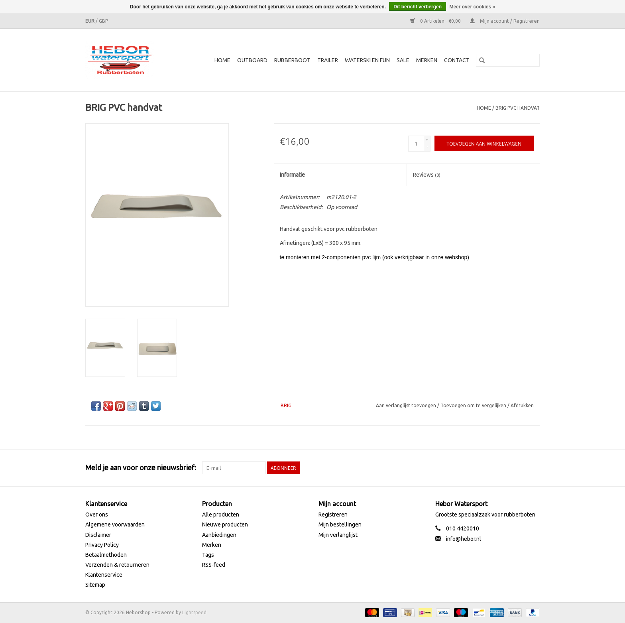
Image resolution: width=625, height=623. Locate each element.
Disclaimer (98, 535)
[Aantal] (416, 144)
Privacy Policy (102, 545)
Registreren (333, 514)
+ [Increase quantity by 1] (427, 139)
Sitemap (95, 585)
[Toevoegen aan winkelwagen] (484, 143)
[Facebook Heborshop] (491, 467)
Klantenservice (103, 575)
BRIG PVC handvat (517, 107)
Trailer (327, 60)
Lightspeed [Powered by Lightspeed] (194, 612)
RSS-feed (213, 565)
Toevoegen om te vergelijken (473, 405)
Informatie (292, 175)
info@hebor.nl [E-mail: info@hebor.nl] (463, 539)
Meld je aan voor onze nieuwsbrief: (140, 467)
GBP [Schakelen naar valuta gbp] (103, 21)
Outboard (252, 60)
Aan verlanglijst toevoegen (406, 405)
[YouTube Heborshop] (519, 467)
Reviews (426, 175)
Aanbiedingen (219, 535)
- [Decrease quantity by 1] (427, 147)
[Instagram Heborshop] (533, 467)
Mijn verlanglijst (338, 535)
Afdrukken (522, 405)
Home (222, 60)
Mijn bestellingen (340, 524)
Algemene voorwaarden (115, 524)
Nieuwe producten (225, 524)
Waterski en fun (367, 60)
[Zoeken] (508, 60)
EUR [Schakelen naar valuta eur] (90, 21)
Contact (457, 60)
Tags (208, 555)
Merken (426, 60)
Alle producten (220, 514)
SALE (403, 60)
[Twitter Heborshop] (505, 467)
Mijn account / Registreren (505, 21)
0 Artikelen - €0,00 (436, 21)
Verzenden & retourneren (117, 565)
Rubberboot (292, 60)
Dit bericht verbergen (417, 7)
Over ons (96, 514)
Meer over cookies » (472, 7)
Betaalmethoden (106, 555)
